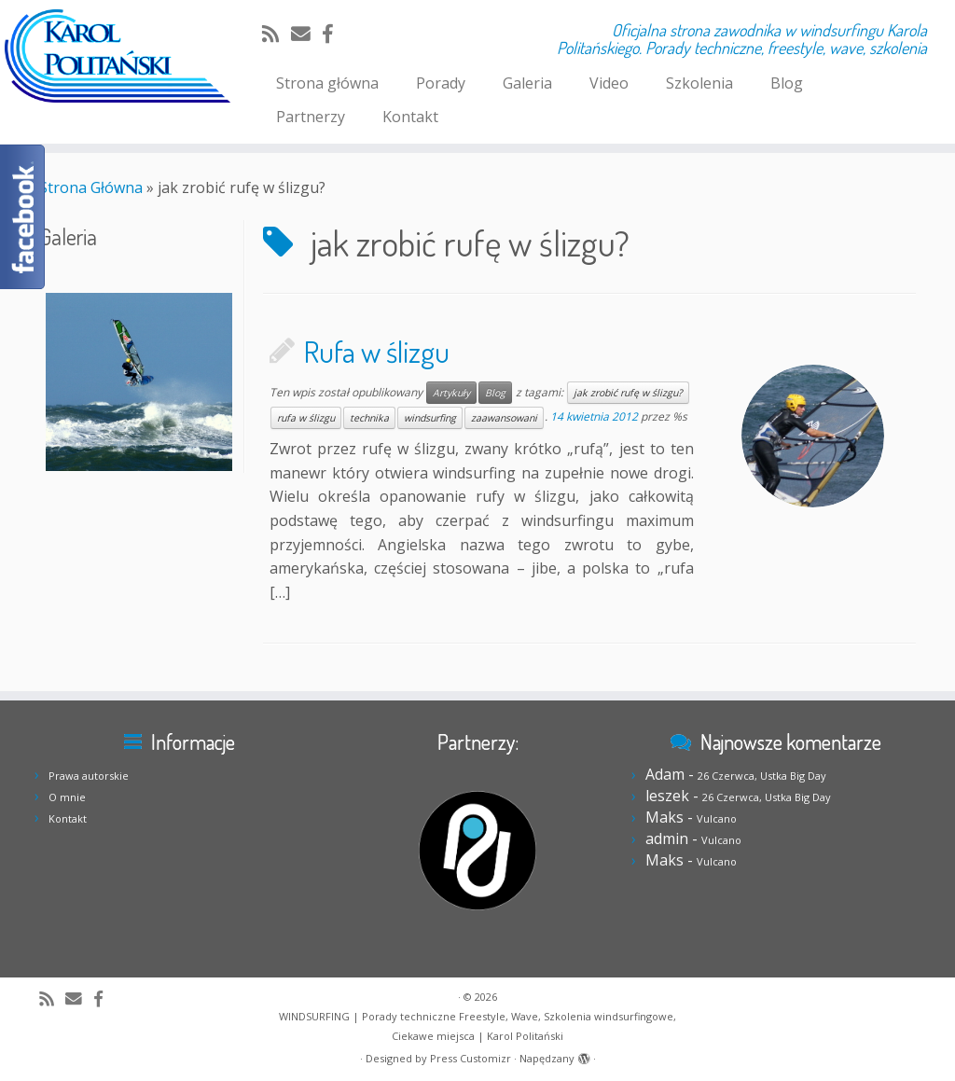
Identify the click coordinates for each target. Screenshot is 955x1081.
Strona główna (327, 83)
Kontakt (410, 116)
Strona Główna (91, 187)
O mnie (67, 797)
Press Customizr (470, 1058)
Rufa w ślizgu (377, 351)
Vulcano (717, 818)
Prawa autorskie (88, 776)
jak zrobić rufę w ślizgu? (628, 392)
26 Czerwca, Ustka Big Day (762, 776)
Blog (786, 83)
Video (609, 83)
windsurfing (430, 417)
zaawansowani (504, 417)
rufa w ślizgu (306, 417)
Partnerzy (310, 116)
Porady (440, 83)
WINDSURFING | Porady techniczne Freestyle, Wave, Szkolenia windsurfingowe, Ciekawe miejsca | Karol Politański (477, 1026)
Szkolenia (699, 83)
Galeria (527, 83)
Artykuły (451, 392)
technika (369, 417)
